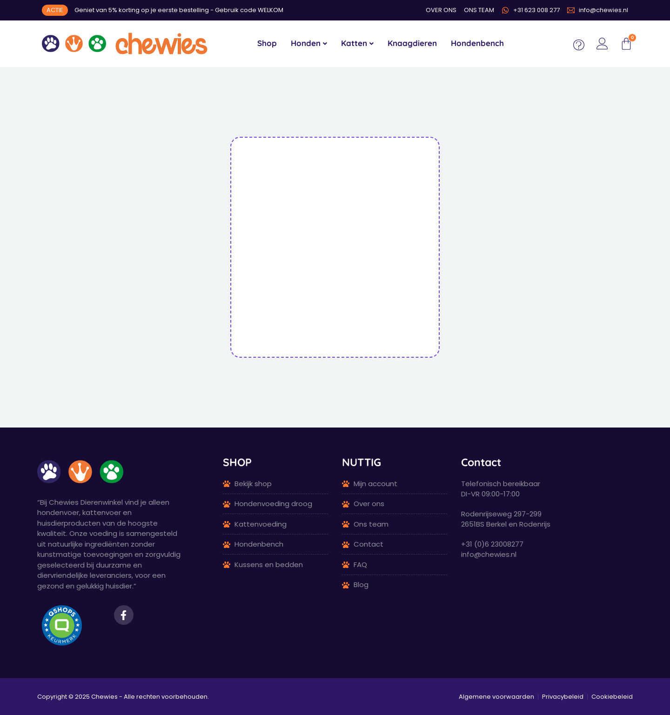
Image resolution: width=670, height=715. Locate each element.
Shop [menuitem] (267, 43)
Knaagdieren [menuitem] (412, 43)
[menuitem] (309, 44)
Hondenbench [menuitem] (477, 43)
